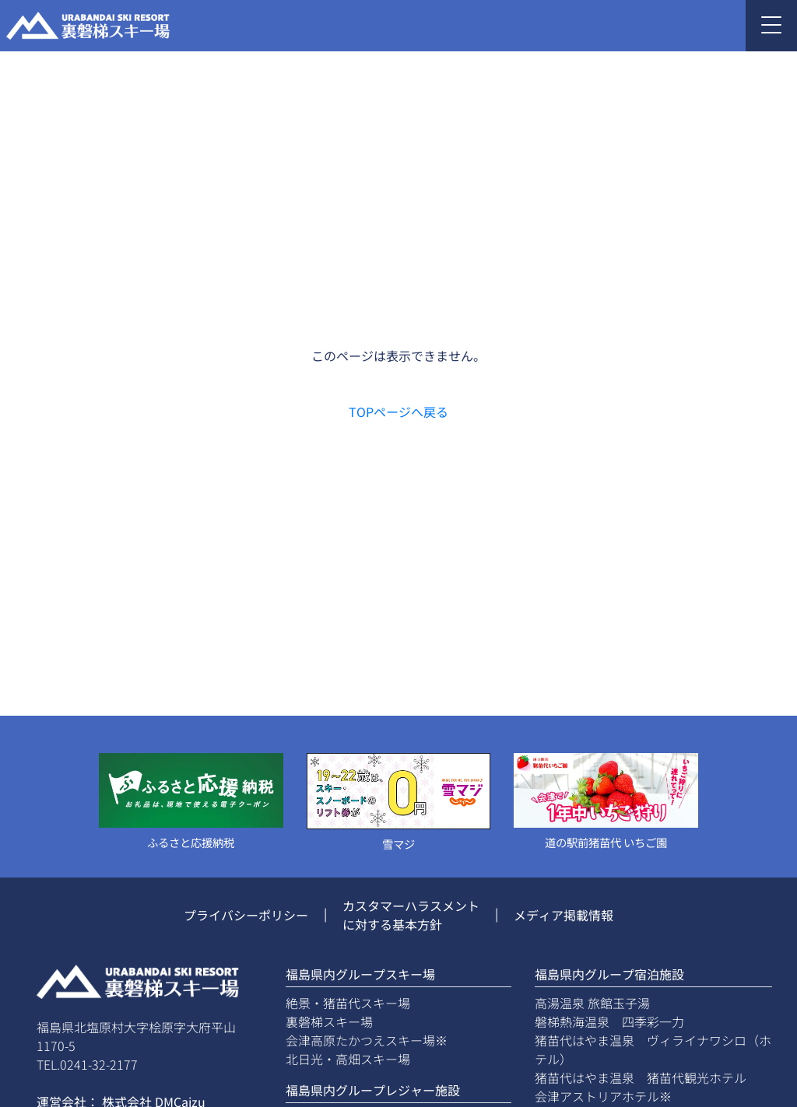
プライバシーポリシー (246, 915)
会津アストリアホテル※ (603, 1096)
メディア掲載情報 (563, 915)
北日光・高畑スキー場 (348, 1058)
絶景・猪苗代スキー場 (348, 1002)
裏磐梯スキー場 (329, 1021)
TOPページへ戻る (398, 411)
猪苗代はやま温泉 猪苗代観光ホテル (640, 1077)
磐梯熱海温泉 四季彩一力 (609, 1021)
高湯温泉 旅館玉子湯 (592, 1002)
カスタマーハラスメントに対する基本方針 (410, 915)
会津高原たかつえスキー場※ (367, 1040)
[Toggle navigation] (771, 25)
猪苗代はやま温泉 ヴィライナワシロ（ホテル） (653, 1049)
